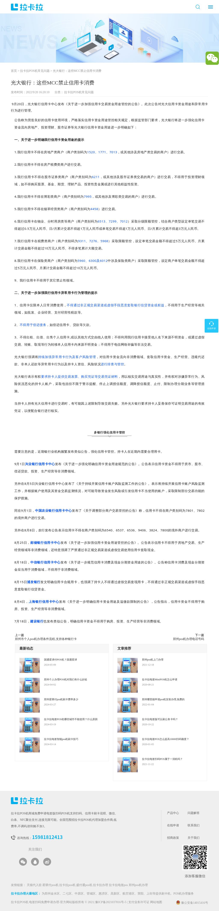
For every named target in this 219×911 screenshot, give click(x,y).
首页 (14, 71)
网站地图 (156, 902)
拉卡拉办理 (101, 885)
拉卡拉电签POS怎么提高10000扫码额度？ (165, 739)
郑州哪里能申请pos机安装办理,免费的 (163, 699)
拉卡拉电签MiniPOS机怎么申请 (159, 679)
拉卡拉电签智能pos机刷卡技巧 (61, 739)
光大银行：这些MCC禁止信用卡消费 (77, 71)
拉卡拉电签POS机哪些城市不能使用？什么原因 (71, 719)
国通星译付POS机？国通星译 (60, 659)
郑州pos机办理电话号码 (188, 639)
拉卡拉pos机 (67, 885)
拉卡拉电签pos (119, 885)
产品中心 (173, 813)
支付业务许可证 (138, 902)
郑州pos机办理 (138, 885)
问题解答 (194, 813)
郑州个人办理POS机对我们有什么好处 (65, 679)
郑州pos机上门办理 (153, 659)
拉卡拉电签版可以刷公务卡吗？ (160, 719)
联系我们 (194, 825)
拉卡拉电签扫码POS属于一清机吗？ (162, 759)
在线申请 (173, 825)
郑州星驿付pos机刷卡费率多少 (61, 699)
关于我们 (194, 838)
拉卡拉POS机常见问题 (35, 71)
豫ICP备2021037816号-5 (111, 902)
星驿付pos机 (50, 885)
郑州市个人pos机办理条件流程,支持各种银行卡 (46, 639)
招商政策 (173, 838)
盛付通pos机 (84, 885)
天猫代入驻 (35, 885)
